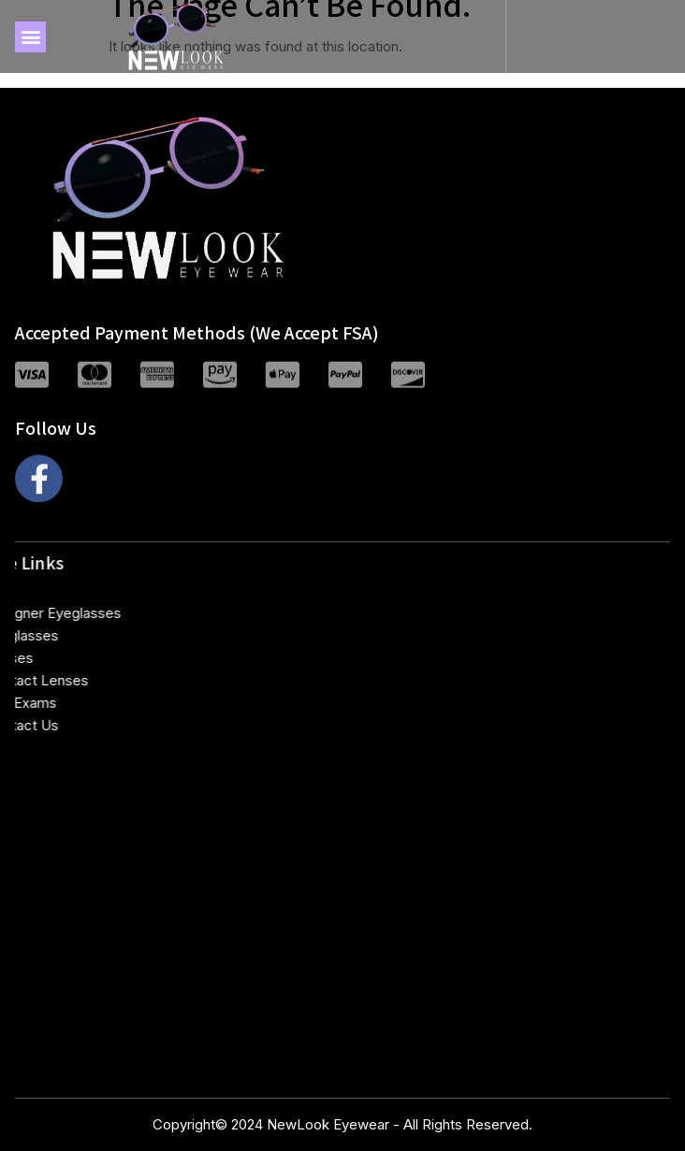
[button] (30, 37)
